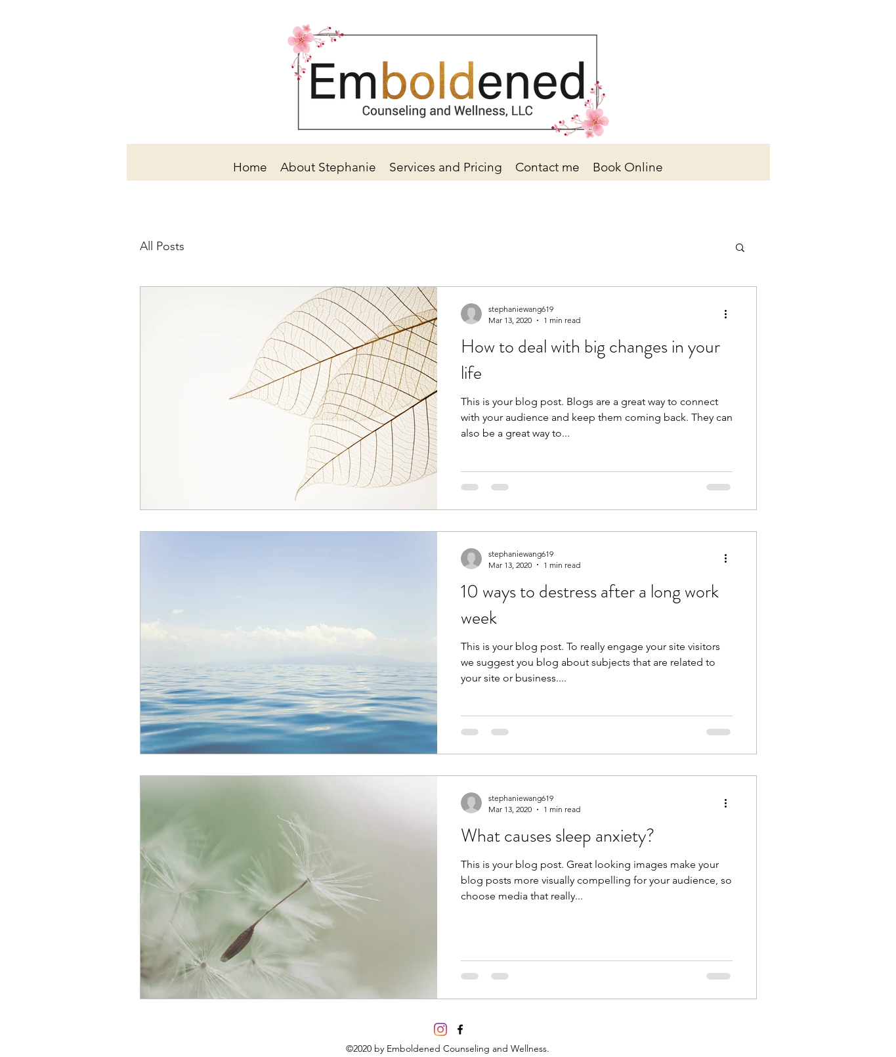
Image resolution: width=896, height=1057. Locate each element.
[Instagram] (440, 1029)
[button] (740, 248)
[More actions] (730, 314)
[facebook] (460, 1029)
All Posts (162, 246)
